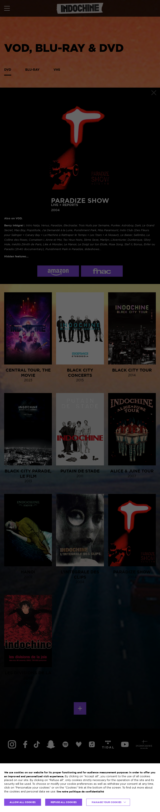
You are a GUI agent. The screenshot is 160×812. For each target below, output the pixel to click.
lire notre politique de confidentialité (80, 791)
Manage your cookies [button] (106, 802)
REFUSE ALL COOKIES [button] (64, 802)
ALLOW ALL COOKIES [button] (23, 802)
